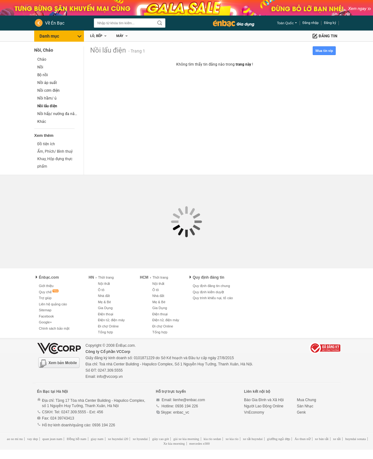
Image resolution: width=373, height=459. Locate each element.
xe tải (337, 439)
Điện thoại (105, 314)
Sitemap (45, 310)
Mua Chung (306, 400)
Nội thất (104, 283)
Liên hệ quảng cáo (53, 304)
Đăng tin (328, 36)
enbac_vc (181, 412)
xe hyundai (140, 439)
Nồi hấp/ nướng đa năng (57, 114)
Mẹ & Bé (104, 302)
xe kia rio (231, 439)
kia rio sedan (212, 439)
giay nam (97, 439)
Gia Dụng (105, 308)
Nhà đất (104, 296)
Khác (41, 121)
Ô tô (101, 290)
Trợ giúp (45, 298)
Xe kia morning (174, 443)
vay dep (32, 439)
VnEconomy (254, 412)
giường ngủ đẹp (278, 439)
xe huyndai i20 (118, 439)
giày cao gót (160, 439)
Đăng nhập (310, 23)
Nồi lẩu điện (47, 106)
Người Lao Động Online (263, 406)
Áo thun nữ (303, 439)
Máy (119, 36)
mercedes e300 (199, 443)
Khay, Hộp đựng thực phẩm (54, 163)
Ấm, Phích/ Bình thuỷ (55, 151)
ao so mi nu (15, 439)
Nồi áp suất (47, 83)
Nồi (40, 67)
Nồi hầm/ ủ (47, 98)
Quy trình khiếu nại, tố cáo (213, 298)
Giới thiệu (46, 286)
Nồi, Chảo (43, 50)
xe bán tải (322, 439)
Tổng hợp (105, 332)
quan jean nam (52, 439)
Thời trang (104, 277)
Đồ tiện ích (46, 144)
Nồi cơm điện (48, 90)
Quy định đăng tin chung (211, 286)
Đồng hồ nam (76, 439)
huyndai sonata (355, 439)
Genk (301, 412)
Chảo (41, 59)
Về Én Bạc (54, 23)
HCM (144, 277)
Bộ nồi (42, 75)
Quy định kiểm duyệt (208, 292)
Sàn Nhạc (305, 406)
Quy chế (45, 292)
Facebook (46, 316)
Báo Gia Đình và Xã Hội (264, 400)
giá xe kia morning (186, 439)
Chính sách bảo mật (54, 328)
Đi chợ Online (108, 326)
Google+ (45, 322)
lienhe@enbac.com (189, 400)
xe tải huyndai (252, 439)
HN (91, 277)
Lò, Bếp (96, 36)
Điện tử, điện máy (111, 320)
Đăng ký (330, 23)
